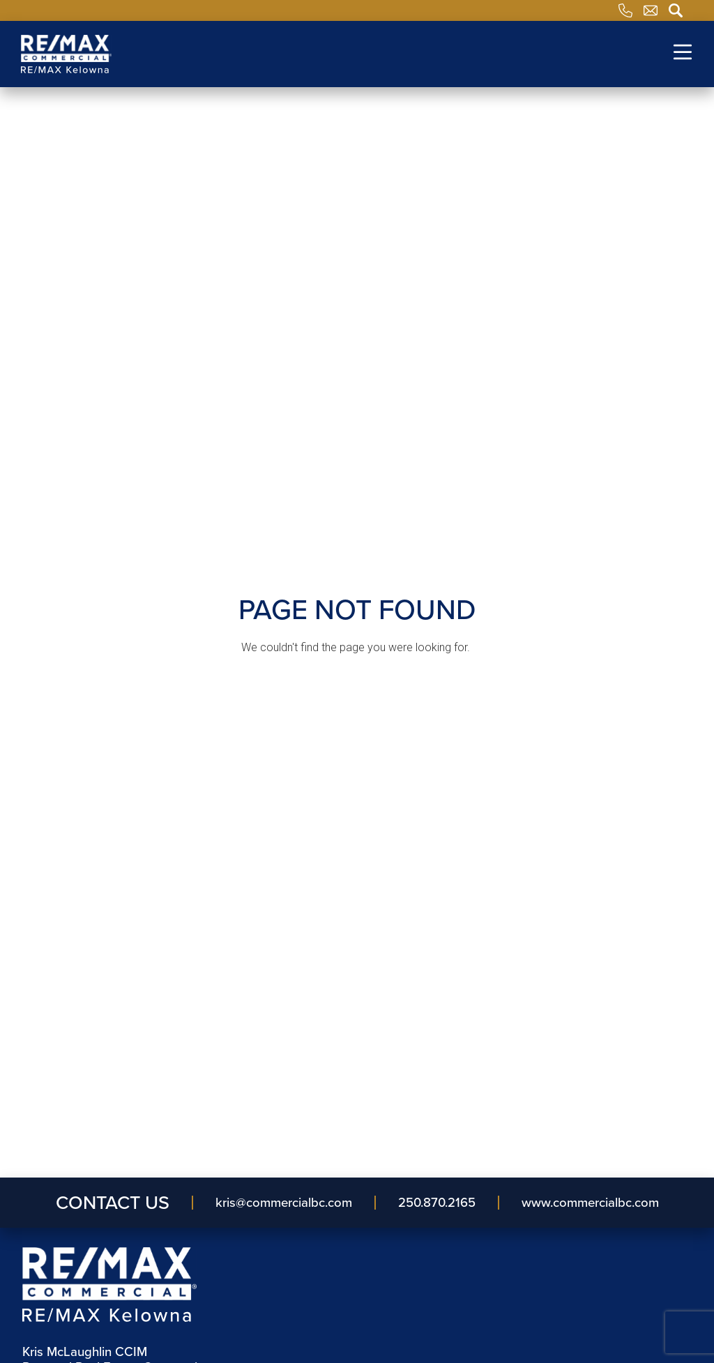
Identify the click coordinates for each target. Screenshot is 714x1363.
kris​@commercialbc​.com (283, 1202)
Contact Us (112, 1203)
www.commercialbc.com (590, 1202)
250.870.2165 (437, 1202)
